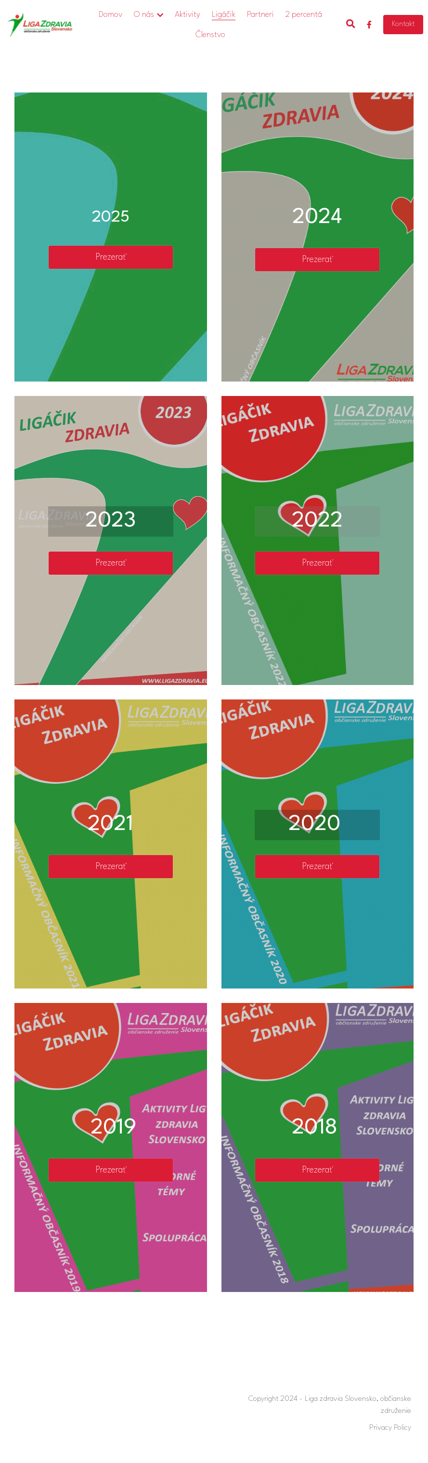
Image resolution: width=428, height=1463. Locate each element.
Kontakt (403, 24)
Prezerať (111, 257)
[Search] (350, 24)
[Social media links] (369, 24)
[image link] (40, 24)
